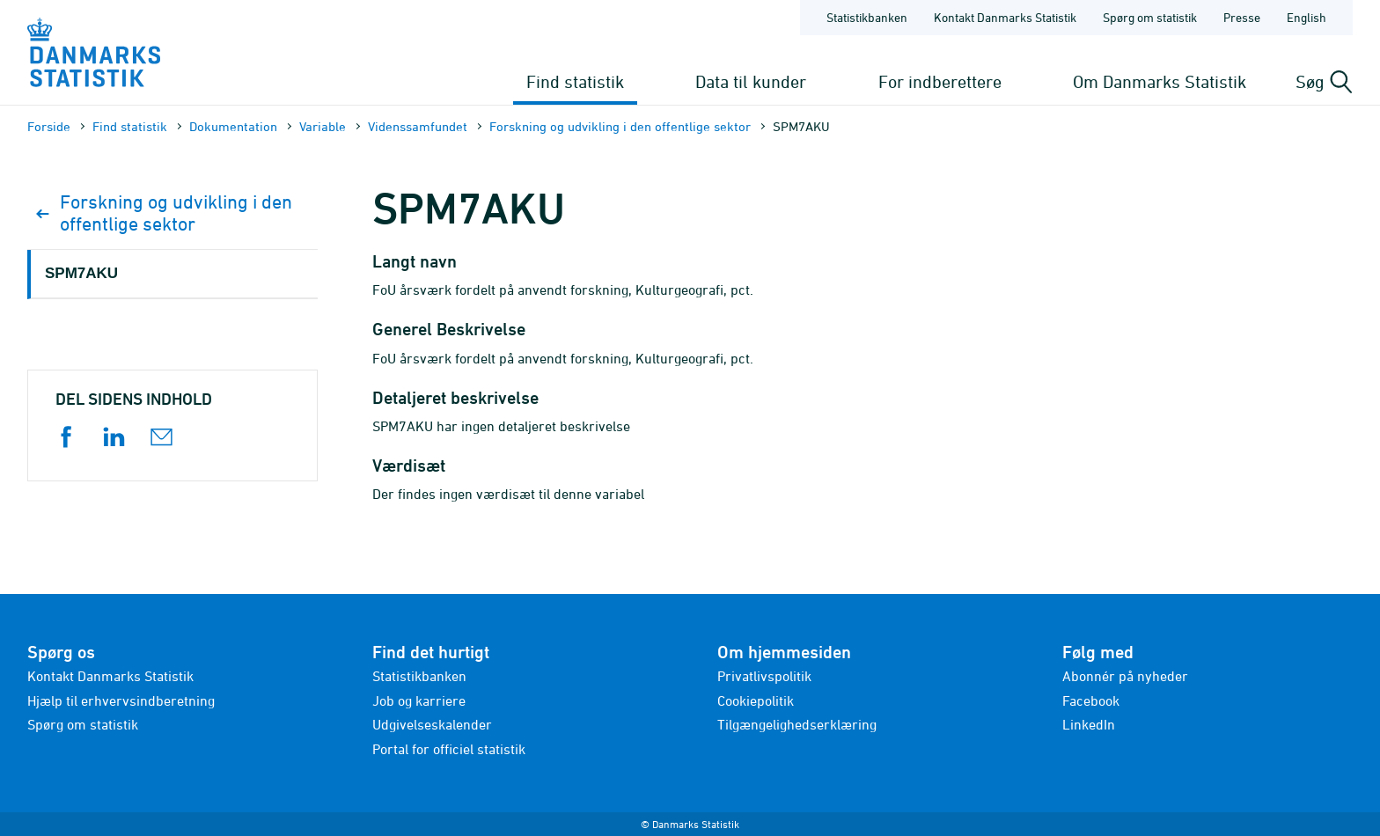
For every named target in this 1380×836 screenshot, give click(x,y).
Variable (322, 126)
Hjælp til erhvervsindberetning (121, 700)
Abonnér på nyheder (1125, 676)
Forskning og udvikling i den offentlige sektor (620, 126)
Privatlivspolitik (764, 676)
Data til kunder (750, 81)
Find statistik (575, 81)
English (1306, 17)
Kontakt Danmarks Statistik (110, 676)
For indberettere (940, 81)
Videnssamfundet (417, 126)
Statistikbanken (866, 17)
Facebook (1090, 700)
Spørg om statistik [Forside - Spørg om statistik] (1150, 17)
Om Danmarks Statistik (1159, 81)
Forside (48, 126)
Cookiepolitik (755, 700)
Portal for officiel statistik (448, 749)
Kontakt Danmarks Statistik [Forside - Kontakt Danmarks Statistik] (1005, 17)
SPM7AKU (81, 273)
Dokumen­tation (233, 126)
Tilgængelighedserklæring (797, 724)
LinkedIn (1088, 724)
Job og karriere (419, 700)
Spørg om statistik (82, 724)
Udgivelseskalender (432, 724)
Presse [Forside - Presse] (1241, 17)
